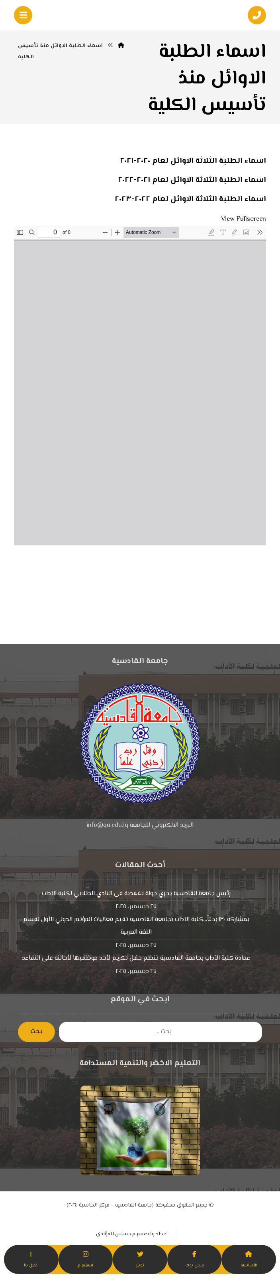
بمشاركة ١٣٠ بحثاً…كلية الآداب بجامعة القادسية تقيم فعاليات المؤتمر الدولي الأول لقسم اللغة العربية (136, 926)
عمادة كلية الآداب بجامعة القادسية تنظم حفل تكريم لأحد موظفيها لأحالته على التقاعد (136, 958)
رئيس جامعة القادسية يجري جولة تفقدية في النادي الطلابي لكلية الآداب (136, 894)
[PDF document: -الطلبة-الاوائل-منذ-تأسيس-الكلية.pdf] (140, 385)
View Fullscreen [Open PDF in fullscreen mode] (243, 219)
